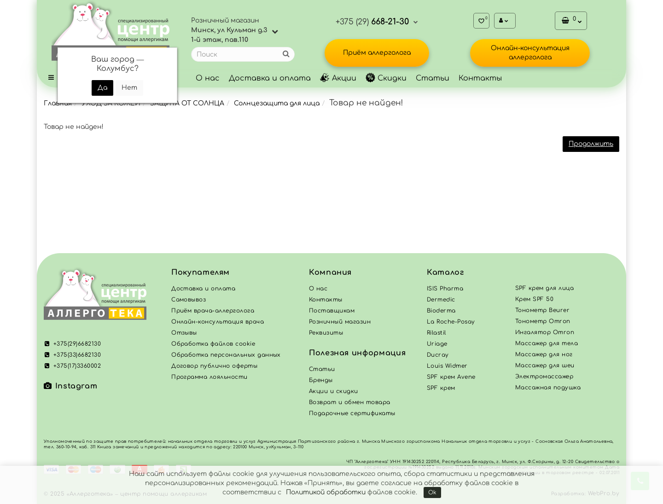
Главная (58, 103)
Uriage (437, 344)
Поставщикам (332, 310)
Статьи (432, 78)
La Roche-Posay (451, 322)
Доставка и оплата (270, 78)
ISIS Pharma (445, 288)
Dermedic (441, 299)
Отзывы (184, 333)
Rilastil (436, 333)
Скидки (386, 78)
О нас (208, 78)
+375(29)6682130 (72, 344)
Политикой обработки (326, 492)
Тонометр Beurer (542, 310)
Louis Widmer (447, 366)
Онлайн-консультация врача (217, 322)
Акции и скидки (333, 391)
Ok (432, 492)
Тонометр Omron (542, 321)
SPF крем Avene (451, 377)
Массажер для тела (546, 343)
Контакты (480, 78)
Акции (338, 78)
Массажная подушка (548, 387)
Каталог (445, 272)
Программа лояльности (209, 377)
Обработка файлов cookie (213, 344)
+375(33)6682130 (72, 355)
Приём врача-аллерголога (212, 310)
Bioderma (441, 310)
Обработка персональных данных (226, 355)
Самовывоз (188, 299)
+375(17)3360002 (72, 366)
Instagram (70, 386)
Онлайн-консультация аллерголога (530, 53)
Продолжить (591, 143)
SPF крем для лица (544, 288)
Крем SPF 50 (534, 299)
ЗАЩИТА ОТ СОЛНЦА (187, 103)
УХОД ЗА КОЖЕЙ (110, 103)
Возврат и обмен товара (349, 402)
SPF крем (441, 388)
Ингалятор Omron (544, 332)
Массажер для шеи (545, 365)
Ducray (438, 355)
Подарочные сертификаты (352, 413)
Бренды (321, 380)
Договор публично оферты (214, 366)
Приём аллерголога (377, 52)
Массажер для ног (544, 354)
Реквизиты (326, 333)
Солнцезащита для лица (277, 103)
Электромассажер (544, 376)
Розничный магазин (340, 322)
